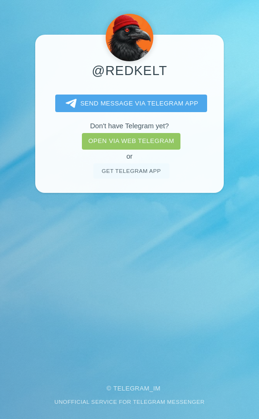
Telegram (131, 388)
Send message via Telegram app (130, 103)
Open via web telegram (131, 140)
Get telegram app (130, 171)
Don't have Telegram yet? (129, 126)
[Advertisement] (129, 282)
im (157, 388)
